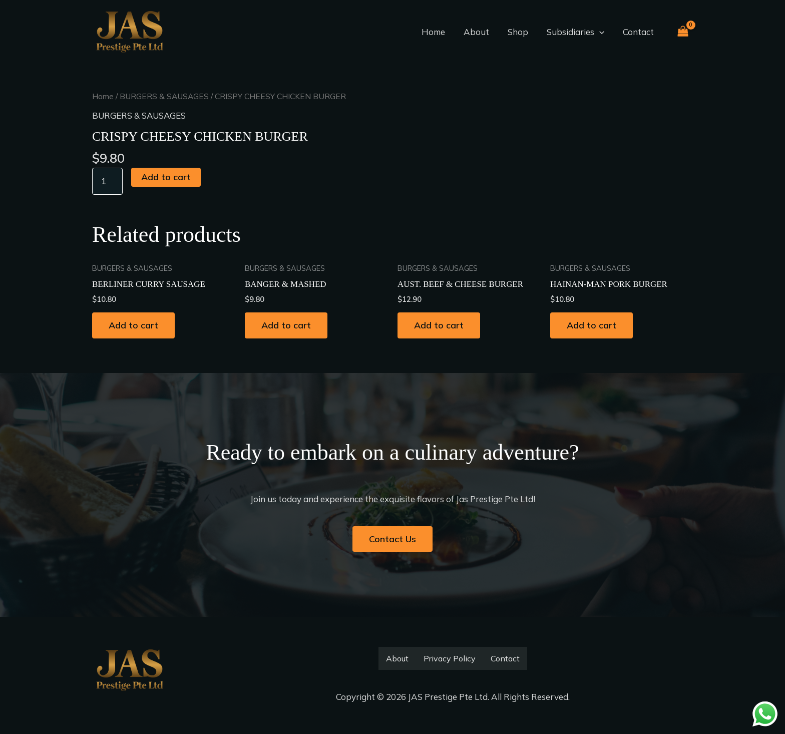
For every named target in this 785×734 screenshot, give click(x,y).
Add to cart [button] (134, 324)
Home (440, 32)
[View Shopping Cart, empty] (683, 32)
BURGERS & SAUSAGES (165, 96)
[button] (601, 32)
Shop (521, 32)
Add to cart (166, 176)
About (481, 32)
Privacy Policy (450, 658)
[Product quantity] (107, 180)
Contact (638, 32)
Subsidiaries (577, 32)
